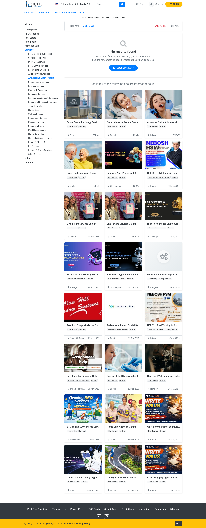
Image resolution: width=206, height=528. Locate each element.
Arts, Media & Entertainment (68, 12)
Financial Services (36, 86)
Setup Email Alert (123, 67)
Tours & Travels (35, 106)
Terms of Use (59, 509)
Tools (140, 4)
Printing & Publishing (37, 90)
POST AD (174, 4)
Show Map (89, 26)
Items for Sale (32, 45)
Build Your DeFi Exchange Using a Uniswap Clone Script (95, 274)
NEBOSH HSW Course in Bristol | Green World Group (173, 173)
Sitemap (174, 509)
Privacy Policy (77, 509)
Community (30, 162)
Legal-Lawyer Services (38, 66)
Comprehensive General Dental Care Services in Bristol (135, 122)
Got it (178, 523)
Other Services (34, 154)
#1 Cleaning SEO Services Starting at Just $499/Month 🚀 (96, 426)
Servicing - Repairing (37, 58)
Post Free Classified (37, 509)
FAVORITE (160, 26)
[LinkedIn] (106, 516)
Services (43, 12)
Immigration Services (37, 118)
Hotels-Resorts (35, 110)
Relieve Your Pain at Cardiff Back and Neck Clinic (132, 325)
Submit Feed (110, 509)
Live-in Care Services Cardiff (81, 223)
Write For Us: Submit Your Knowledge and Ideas (171, 426)
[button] (156, 4)
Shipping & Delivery (36, 126)
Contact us (160, 509)
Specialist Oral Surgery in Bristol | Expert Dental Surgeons (136, 376)
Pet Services (33, 146)
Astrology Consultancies (39, 74)
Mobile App (144, 509)
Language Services (36, 94)
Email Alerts (128, 509)
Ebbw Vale (29, 12)
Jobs (27, 158)
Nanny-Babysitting (36, 134)
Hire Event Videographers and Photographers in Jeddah (175, 376)
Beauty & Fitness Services (39, 142)
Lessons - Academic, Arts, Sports (43, 98)
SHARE (174, 26)
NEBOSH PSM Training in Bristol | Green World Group (174, 325)
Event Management (36, 62)
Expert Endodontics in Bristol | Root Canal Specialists (94, 173)
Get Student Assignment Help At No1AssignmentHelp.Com (98, 376)
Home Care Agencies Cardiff (121, 426)
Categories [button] (30, 29)
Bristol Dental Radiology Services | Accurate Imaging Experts (98, 122)
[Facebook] (99, 516)
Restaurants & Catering (38, 70)
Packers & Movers (36, 122)
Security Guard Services (38, 82)
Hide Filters (74, 26)
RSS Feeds (94, 509)
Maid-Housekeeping (37, 130)
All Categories (32, 33)
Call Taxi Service (35, 114)
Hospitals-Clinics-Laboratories (41, 138)
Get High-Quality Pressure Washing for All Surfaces (133, 477)
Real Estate (30, 37)
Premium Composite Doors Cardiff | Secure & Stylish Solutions (98, 325)
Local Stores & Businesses (40, 54)
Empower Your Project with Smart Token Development (134, 173)
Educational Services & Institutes (42, 102)
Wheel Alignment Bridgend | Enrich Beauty (168, 274)
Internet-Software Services (40, 150)
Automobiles (31, 41)
